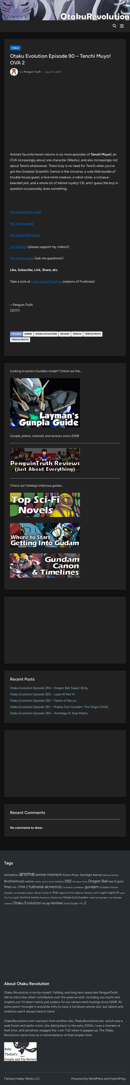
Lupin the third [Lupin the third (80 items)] (21, 897)
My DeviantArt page (25, 235)
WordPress (96, 1078)
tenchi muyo (93, 333)
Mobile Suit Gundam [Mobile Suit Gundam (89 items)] (75, 897)
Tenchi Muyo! (20, 339)
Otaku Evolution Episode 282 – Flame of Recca (43, 700)
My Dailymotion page (26, 212)
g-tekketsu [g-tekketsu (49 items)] (79, 887)
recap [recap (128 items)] (46, 903)
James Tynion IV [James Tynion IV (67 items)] (43, 892)
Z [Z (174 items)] (85, 903)
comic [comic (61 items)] (38, 881)
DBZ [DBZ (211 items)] (68, 881)
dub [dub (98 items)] (110, 881)
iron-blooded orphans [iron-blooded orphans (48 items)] (23, 893)
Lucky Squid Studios (46, 281)
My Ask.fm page (22, 258)
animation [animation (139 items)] (11, 875)
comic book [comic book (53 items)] (48, 881)
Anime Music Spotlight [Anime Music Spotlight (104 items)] (77, 875)
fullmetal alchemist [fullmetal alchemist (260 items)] (45, 886)
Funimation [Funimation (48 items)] (67, 887)
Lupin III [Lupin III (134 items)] (113, 892)
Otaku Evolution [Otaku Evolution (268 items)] (27, 903)
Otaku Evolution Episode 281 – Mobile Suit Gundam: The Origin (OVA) (59, 707)
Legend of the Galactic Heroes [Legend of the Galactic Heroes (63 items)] (75, 892)
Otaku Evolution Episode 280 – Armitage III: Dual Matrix (49, 713)
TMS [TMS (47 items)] (81, 903)
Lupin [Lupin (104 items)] (103, 892)
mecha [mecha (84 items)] (35, 897)
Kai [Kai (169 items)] (55, 892)
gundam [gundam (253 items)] (92, 886)
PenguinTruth (108, 992)
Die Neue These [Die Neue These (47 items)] (79, 881)
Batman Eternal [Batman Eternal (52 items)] (110, 875)
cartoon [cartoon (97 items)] (29, 881)
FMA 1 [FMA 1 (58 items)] (14, 887)
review (64, 333)
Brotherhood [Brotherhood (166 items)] (14, 881)
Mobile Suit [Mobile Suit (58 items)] (56, 897)
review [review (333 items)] (57, 902)
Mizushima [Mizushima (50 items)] (45, 897)
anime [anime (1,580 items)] (27, 873)
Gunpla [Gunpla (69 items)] (8, 892)
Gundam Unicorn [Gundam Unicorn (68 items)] (108, 887)
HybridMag (117, 1078)
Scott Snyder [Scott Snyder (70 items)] (70, 903)
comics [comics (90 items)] (59, 881)
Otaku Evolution (46, 333)
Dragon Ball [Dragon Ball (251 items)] (98, 881)
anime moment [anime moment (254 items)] (48, 874)
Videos (15, 48)
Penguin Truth (32, 72)
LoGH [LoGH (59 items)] (96, 892)
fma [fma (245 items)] (7, 887)
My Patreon (18, 247)
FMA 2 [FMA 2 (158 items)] (23, 887)
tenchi (77, 333)
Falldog (58, 992)
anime (28, 333)
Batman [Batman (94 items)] (97, 875)
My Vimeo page (21, 223)
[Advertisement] (65, 630)
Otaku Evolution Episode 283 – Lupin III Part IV (42, 694)
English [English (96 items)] (119, 881)
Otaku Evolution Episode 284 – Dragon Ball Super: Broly (49, 688)
